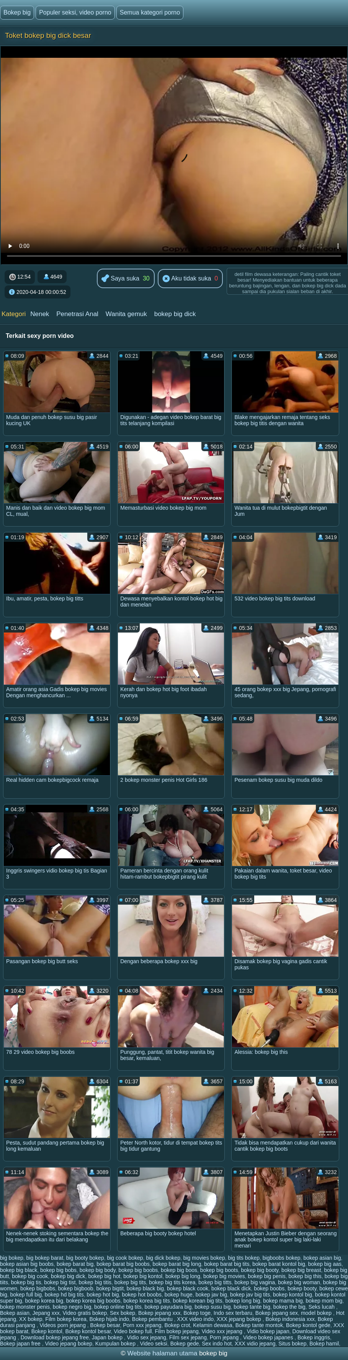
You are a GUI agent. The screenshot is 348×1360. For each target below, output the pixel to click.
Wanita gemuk (126, 314)
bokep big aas (324, 1264)
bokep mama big (283, 1301)
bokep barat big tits (226, 1264)
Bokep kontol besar (88, 1331)
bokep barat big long (177, 1264)
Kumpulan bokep (116, 1343)
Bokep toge (197, 1313)
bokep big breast (301, 1270)
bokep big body (98, 1270)
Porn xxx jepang (142, 1325)
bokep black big (145, 1288)
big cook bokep (125, 1258)
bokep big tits (130, 1282)
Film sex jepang (188, 1337)
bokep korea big (44, 1301)
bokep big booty (259, 1270)
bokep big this (304, 1276)
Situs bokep (292, 1343)
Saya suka (120, 278)
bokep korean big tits (197, 1301)
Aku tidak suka (186, 279)
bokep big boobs (138, 1270)
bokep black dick (231, 1288)
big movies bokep (204, 1258)
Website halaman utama (162, 1353)
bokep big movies (224, 1276)
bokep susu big (212, 1307)
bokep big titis (94, 1282)
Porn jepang (225, 1337)
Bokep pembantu (153, 1319)
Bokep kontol (46, 1331)
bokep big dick (175, 314)
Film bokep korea (65, 1319)
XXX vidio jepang (255, 1343)
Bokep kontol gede (308, 1325)
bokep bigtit (110, 1288)
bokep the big (289, 1307)
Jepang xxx (46, 1313)
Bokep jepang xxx (159, 1313)
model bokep (317, 1313)
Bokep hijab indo (109, 1319)
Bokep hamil (324, 1343)
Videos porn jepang (63, 1325)
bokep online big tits (118, 1307)
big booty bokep (85, 1258)
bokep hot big (103, 1295)
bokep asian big (322, 1258)
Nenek (39, 314)
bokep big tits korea (172, 1282)
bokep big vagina (254, 1282)
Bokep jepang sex (276, 1313)
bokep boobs (269, 1288)
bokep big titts (214, 1282)
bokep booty (302, 1288)
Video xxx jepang (223, 1331)
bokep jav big (211, 1295)
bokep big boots (219, 1270)
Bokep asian (14, 1313)
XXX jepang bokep (240, 1319)
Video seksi (153, 1343)
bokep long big (242, 1301)
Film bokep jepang (177, 1331)
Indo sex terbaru (233, 1313)
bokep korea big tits (146, 1301)
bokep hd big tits (64, 1295)
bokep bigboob (75, 1288)
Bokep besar (105, 1325)
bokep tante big (252, 1307)
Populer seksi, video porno (75, 12)
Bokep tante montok (259, 1325)
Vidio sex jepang (146, 1337)
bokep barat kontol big (278, 1264)
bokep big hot (104, 1276)
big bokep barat (45, 1258)
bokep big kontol (142, 1276)
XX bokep (30, 1319)
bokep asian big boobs (27, 1264)
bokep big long (182, 1276)
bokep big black (18, 1270)
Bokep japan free (21, 1343)
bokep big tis (26, 1282)
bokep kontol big (292, 1295)
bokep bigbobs (37, 1288)
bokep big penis (267, 1276)
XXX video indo (195, 1319)
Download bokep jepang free (55, 1337)
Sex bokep (122, 1313)
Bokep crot (177, 1325)
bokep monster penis (25, 1307)
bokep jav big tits (250, 1295)
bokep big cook (30, 1276)
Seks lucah (322, 1307)
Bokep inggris (313, 1337)
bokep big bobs (58, 1270)
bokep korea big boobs (93, 1301)
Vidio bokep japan (268, 1331)
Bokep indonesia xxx (290, 1319)
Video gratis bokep (84, 1313)
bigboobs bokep (282, 1258)
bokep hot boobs (142, 1295)
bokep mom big (324, 1301)
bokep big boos (179, 1270)
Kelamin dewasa (212, 1325)
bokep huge (179, 1295)
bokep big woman (299, 1282)
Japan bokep (108, 1337)
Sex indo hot (217, 1343)
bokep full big (26, 1295)
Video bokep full (133, 1331)
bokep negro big (72, 1307)
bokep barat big (75, 1264)
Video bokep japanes (268, 1337)
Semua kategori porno (150, 12)
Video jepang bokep (69, 1343)
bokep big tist (60, 1282)
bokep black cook (187, 1288)
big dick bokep (163, 1258)
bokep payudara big (168, 1307)
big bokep (11, 1258)
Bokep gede (184, 1343)
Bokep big (17, 12)
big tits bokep (244, 1258)
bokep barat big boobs (123, 1264)
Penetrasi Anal (77, 314)
